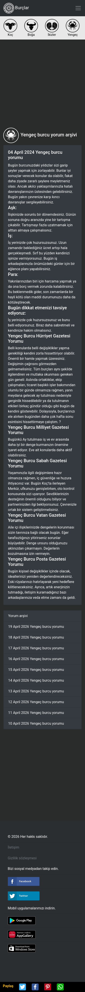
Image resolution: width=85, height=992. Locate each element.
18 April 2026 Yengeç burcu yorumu (36, 637)
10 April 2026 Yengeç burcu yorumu (36, 723)
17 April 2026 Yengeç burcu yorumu (36, 648)
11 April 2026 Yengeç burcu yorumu (36, 713)
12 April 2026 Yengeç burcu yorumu (36, 702)
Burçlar (16, 8)
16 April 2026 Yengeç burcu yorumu (36, 659)
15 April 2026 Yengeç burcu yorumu (36, 670)
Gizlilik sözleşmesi (22, 858)
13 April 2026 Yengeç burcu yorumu (36, 691)
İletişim (13, 847)
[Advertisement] (42, 83)
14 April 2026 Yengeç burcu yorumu (36, 680)
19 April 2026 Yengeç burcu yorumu (36, 627)
